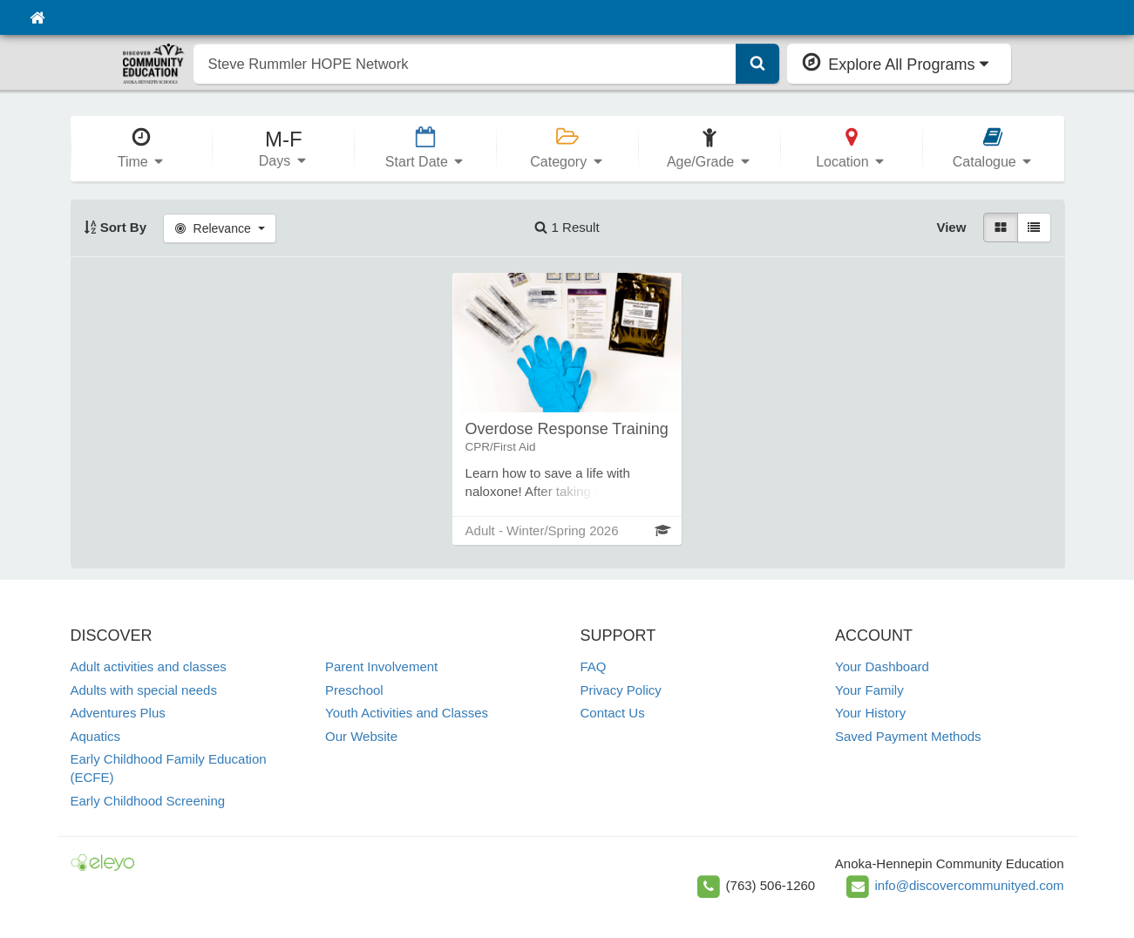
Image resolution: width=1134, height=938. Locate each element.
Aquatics (96, 736)
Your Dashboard (882, 666)
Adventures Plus (118, 712)
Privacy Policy (621, 690)
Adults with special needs (144, 690)
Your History (870, 712)
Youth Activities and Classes (406, 712)
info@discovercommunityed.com (969, 885)
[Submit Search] (757, 64)
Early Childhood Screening (148, 800)
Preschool (354, 690)
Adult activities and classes (149, 666)
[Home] (37, 17)
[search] (465, 64)
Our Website (361, 736)
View (951, 227)
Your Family (869, 690)
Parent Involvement (381, 666)
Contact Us (613, 712)
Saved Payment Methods (908, 736)
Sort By (115, 227)
